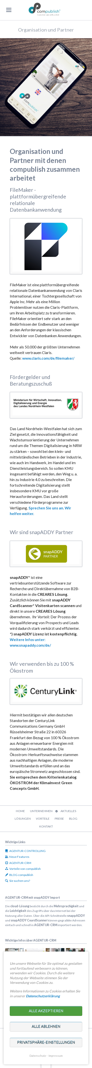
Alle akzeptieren (46, 1011)
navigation (8, 10)
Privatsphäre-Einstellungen (46, 1042)
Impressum (56, 1055)
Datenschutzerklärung (43, 996)
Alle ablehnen (46, 1026)
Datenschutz (38, 1055)
